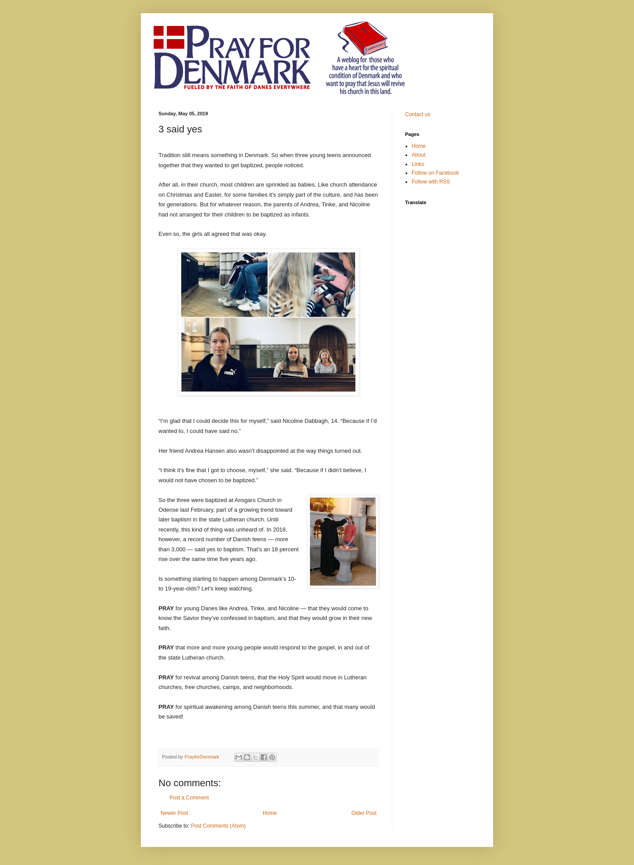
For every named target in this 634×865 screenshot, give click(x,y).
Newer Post (174, 813)
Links (418, 164)
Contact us (417, 114)
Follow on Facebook (435, 173)
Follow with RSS (431, 182)
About (418, 155)
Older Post (363, 813)
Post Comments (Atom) (218, 826)
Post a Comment (189, 798)
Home (270, 813)
